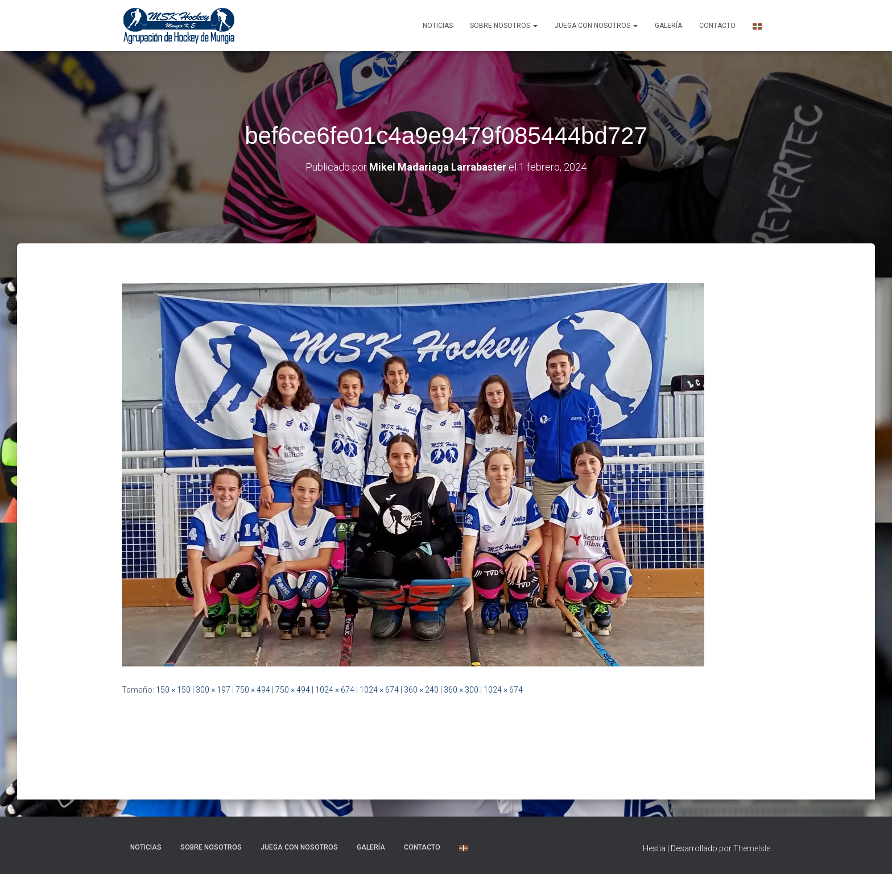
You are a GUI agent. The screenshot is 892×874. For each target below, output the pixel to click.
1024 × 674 (334, 689)
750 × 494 (253, 689)
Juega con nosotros (596, 26)
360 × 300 (461, 689)
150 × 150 (173, 689)
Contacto (717, 26)
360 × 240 (421, 689)
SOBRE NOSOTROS (504, 26)
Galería (668, 26)
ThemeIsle (751, 848)
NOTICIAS (438, 26)
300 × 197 (213, 689)
